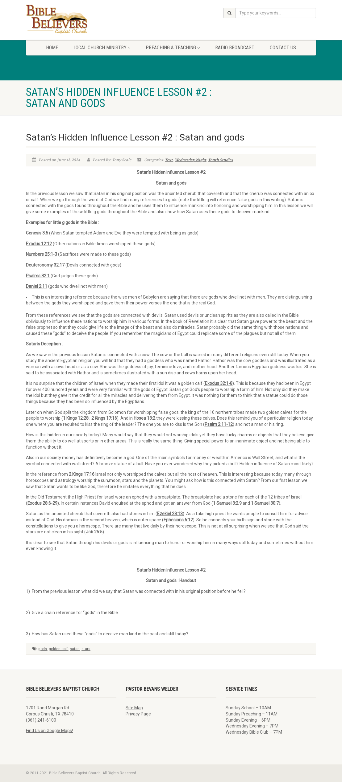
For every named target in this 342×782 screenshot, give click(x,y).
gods (42, 649)
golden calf (58, 649)
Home (52, 48)
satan (75, 649)
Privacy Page (138, 713)
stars (85, 649)
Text (169, 159)
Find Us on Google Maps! (49, 730)
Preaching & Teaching (173, 48)
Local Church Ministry (101, 48)
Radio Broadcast (234, 48)
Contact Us (283, 48)
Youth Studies (220, 159)
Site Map (134, 707)
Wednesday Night (190, 159)
